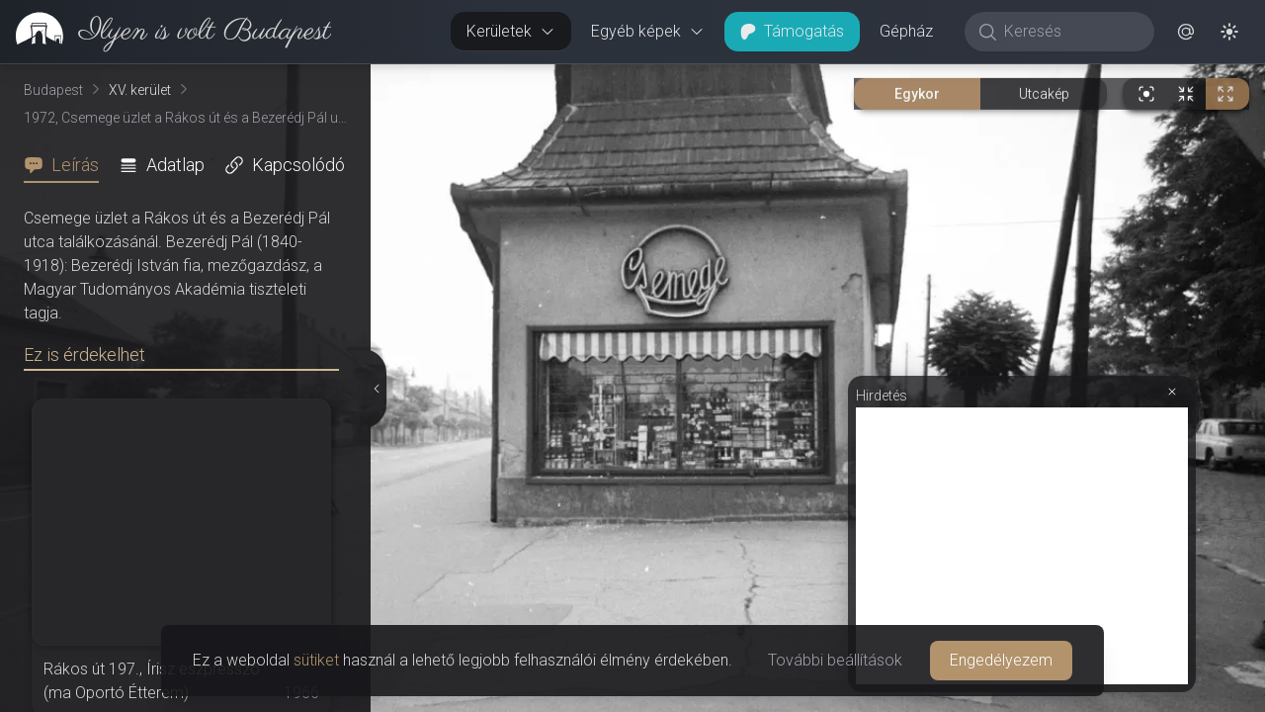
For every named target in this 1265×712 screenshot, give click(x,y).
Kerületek (510, 31)
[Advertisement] (1022, 545)
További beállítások (835, 660)
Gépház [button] (906, 31)
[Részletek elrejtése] (375, 388)
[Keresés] (1069, 32)
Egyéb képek (648, 31)
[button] (1186, 31)
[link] (165, 31)
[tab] (67, 165)
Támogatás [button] (792, 31)
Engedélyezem (1001, 660)
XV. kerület (140, 90)
